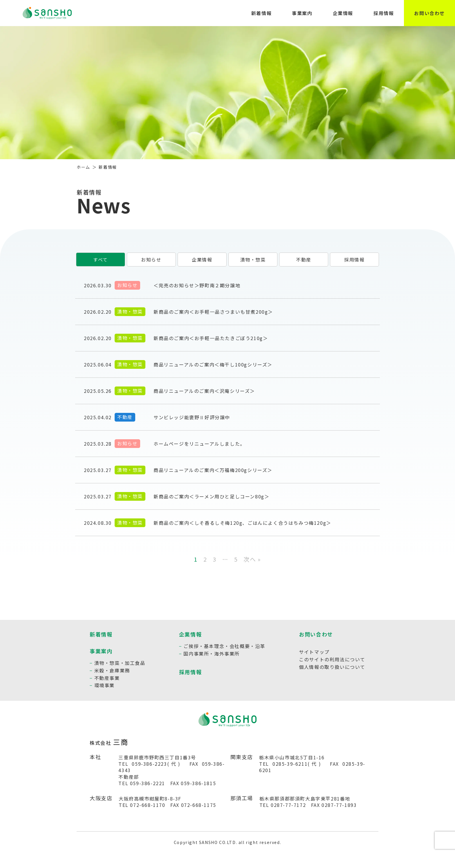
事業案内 (302, 13)
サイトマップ (314, 651)
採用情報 (383, 13)
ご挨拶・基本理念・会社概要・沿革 (224, 646)
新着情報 (261, 13)
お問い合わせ (429, 13)
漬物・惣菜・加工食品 (119, 662)
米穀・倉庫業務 (112, 670)
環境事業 (104, 685)
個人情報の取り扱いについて (332, 666)
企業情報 (343, 13)
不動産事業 (107, 677)
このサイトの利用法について (332, 659)
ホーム (83, 167)
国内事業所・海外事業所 (211, 653)
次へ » (252, 559)
